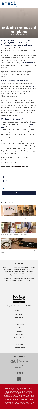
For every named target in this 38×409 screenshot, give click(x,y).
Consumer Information (19, 347)
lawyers (31, 86)
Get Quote (19, 192)
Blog (19, 327)
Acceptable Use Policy (18, 341)
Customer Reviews (18, 317)
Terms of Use (19, 334)
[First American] (19, 361)
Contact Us (18, 314)
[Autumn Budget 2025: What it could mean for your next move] (18, 210)
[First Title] (19, 367)
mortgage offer (28, 63)
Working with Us (19, 324)
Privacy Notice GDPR (19, 337)
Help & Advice (19, 331)
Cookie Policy (19, 344)
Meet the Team (18, 321)
